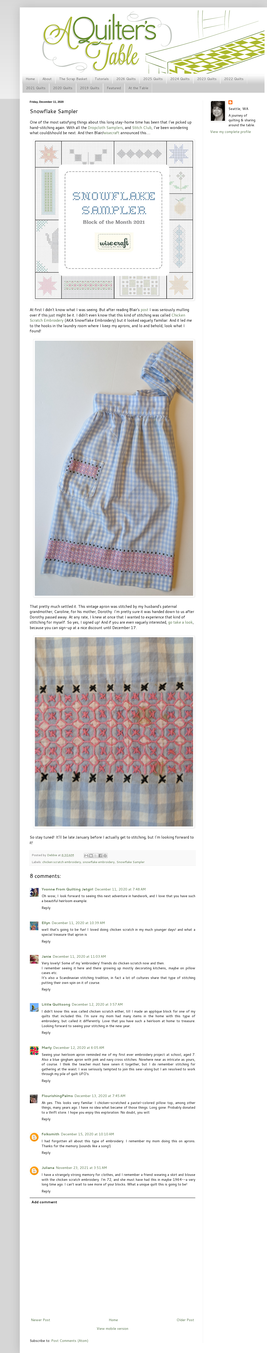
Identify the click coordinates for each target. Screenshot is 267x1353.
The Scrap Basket (73, 78)
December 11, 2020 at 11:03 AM (79, 956)
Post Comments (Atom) (69, 1340)
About (47, 78)
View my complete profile (230, 131)
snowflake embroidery (99, 862)
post (144, 309)
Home (30, 78)
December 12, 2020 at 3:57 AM (97, 1004)
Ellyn (46, 922)
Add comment (44, 1202)
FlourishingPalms (57, 1095)
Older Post (185, 1319)
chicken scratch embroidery (61, 862)
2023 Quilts (207, 78)
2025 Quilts (153, 78)
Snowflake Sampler (130, 862)
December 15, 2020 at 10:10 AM (87, 1134)
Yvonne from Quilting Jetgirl (67, 889)
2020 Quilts (62, 87)
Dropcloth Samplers (105, 127)
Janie (46, 956)
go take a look (180, 622)
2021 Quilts (35, 87)
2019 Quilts (89, 87)
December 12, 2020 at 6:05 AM (78, 1047)
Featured (114, 87)
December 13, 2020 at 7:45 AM (99, 1095)
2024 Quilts (180, 78)
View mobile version (112, 1328)
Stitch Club (142, 127)
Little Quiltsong (56, 1004)
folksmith (50, 1134)
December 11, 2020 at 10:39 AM (78, 922)
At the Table (138, 87)
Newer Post (40, 1319)
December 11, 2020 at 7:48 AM (120, 889)
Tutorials (102, 78)
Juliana (48, 1167)
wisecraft (111, 132)
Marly (47, 1047)
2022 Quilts (234, 78)
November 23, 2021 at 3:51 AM (81, 1167)
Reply (46, 907)
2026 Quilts (126, 78)
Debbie (52, 855)
